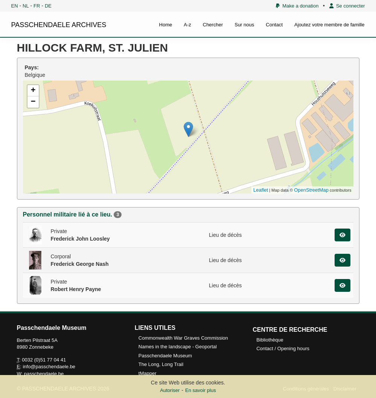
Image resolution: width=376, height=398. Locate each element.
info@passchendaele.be (49, 366)
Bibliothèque (269, 340)
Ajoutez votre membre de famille (329, 24)
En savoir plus (200, 390)
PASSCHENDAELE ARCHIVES (59, 25)
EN (14, 6)
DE (48, 6)
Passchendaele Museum (165, 355)
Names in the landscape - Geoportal (178, 346)
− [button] (32, 102)
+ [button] (32, 90)
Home (165, 24)
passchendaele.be (44, 374)
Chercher (213, 24)
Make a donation (297, 6)
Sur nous (244, 24)
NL (26, 6)
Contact (274, 24)
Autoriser (170, 390)
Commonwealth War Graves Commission (183, 338)
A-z (187, 24)
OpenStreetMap (311, 190)
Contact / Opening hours (282, 348)
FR (36, 6)
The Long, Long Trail (161, 364)
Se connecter (347, 6)
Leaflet (260, 190)
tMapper (148, 373)
